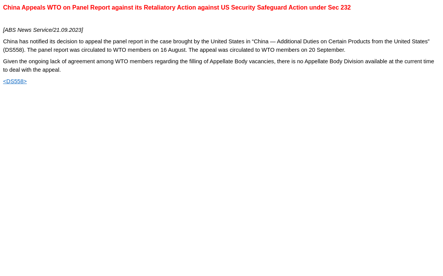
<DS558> (15, 81)
